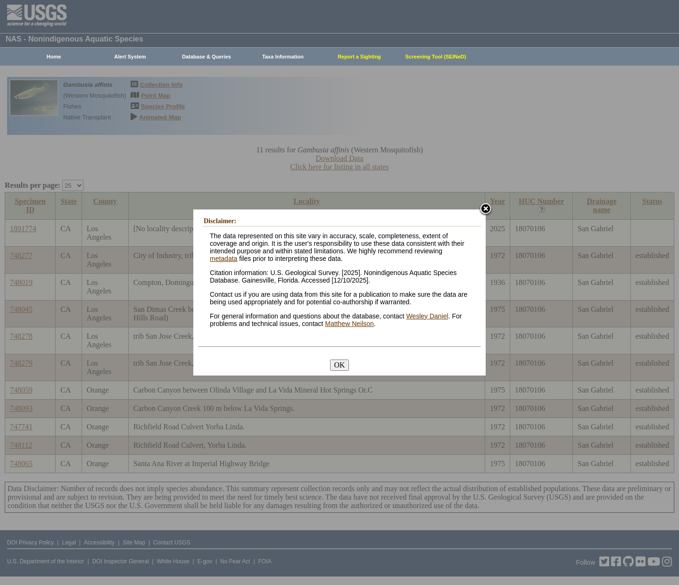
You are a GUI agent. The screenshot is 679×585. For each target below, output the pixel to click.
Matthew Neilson (349, 323)
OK (339, 365)
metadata (223, 258)
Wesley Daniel (427, 316)
